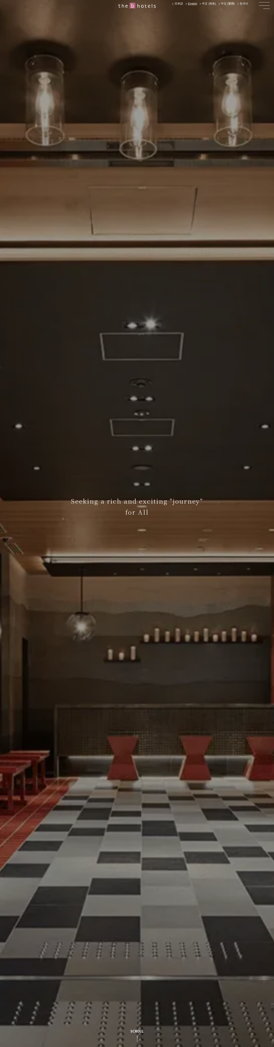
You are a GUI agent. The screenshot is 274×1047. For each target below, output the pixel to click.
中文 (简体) (209, 3)
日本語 (179, 3)
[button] (264, 5)
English (192, 3)
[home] (137, 5)
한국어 (244, 3)
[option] (178, 4)
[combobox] (192, 4)
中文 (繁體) (228, 3)
